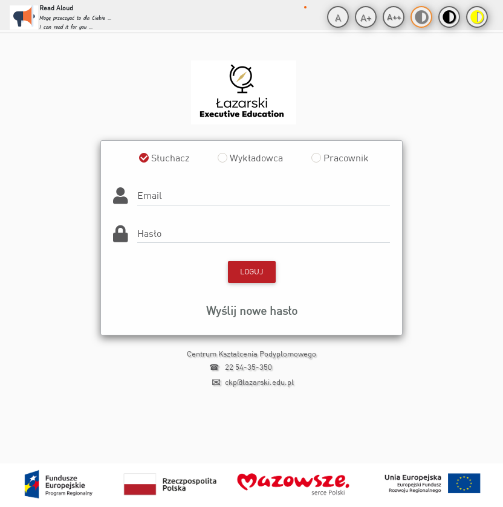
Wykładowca (256, 158)
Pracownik (346, 158)
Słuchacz (170, 158)
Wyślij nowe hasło (251, 310)
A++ (394, 16)
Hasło (149, 233)
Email (149, 195)
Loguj (252, 271)
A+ (365, 17)
